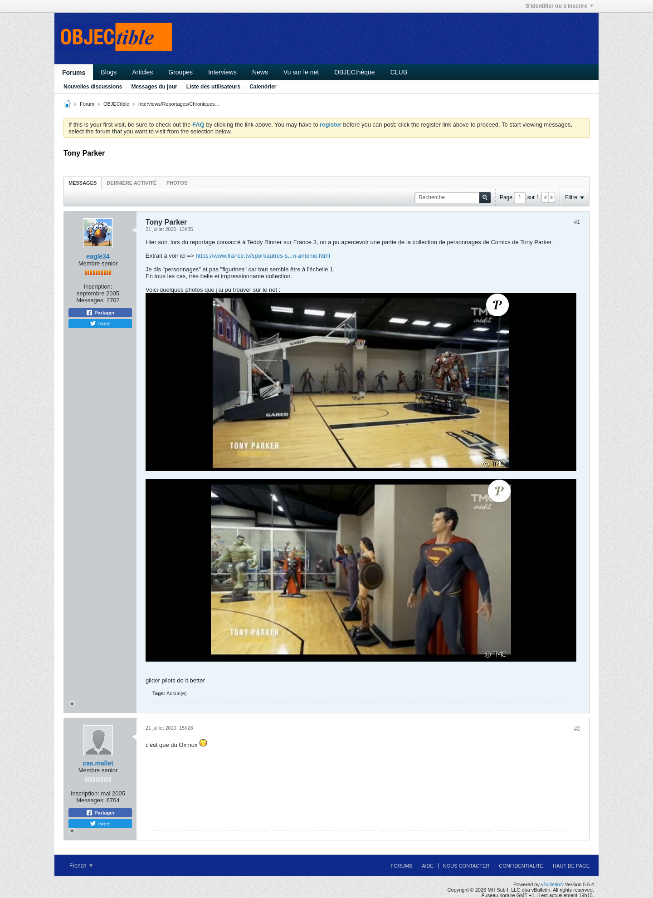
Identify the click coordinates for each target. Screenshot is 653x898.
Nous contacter (466, 866)
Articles (142, 72)
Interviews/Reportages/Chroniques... (178, 104)
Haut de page (571, 866)
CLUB (398, 72)
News (260, 72)
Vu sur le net (301, 72)
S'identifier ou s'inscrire (559, 6)
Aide (428, 866)
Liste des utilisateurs (213, 86)
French (81, 866)
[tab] (82, 183)
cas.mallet (98, 763)
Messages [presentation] (82, 183)
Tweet (100, 323)
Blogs (109, 72)
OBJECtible (116, 104)
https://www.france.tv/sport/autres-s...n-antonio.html (263, 255)
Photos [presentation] (176, 183)
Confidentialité (521, 866)
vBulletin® (552, 884)
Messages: (90, 300)
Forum (87, 104)
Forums (73, 72)
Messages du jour (154, 86)
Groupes (180, 72)
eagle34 (97, 256)
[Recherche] (452, 197)
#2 (577, 729)
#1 (577, 222)
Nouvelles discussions (92, 86)
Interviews (222, 72)
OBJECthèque (354, 72)
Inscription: (98, 286)
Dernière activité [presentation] (131, 183)
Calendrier (262, 86)
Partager (100, 312)
